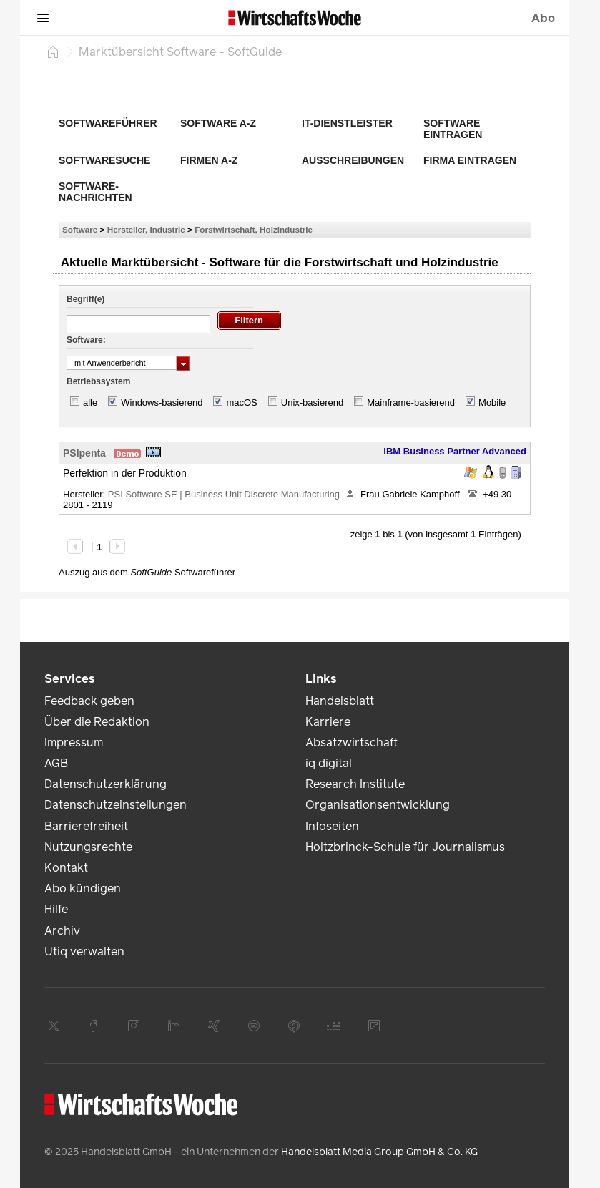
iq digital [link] (328, 763)
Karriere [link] (327, 722)
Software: (86, 340)
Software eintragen (452, 128)
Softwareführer (108, 123)
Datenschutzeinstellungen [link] (115, 805)
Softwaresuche (104, 160)
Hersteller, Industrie (146, 229)
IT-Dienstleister (347, 123)
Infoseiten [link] (332, 826)
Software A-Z (218, 123)
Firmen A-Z (208, 160)
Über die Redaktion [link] (96, 722)
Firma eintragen (469, 160)
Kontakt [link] (66, 868)
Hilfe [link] (56, 909)
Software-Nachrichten (95, 191)
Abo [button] (543, 18)
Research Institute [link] (355, 784)
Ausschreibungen (353, 160)
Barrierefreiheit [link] (86, 826)
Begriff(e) (85, 299)
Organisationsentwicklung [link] (377, 805)
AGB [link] (56, 763)
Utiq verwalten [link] (84, 951)
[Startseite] (53, 51)
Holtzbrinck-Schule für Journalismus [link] (405, 847)
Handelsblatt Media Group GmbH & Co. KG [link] (379, 1152)
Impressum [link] (73, 742)
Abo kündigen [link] (82, 888)
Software (79, 229)
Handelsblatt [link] (339, 701)
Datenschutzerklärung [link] (105, 784)
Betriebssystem (98, 381)
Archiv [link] (62, 930)
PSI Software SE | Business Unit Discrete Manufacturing (224, 494)
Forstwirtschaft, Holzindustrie (254, 229)
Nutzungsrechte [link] (88, 847)
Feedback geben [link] (89, 701)
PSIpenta (84, 453)
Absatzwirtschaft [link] (351, 742)
